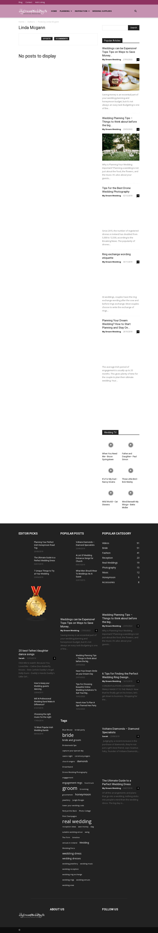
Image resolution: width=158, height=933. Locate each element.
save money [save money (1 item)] (83, 827)
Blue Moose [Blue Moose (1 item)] (67, 730)
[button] (135, 11)
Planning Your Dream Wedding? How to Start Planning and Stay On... (116, 324)
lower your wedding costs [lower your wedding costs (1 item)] (73, 805)
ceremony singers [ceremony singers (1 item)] (82, 756)
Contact (28, 2)
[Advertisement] (120, 406)
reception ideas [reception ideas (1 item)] (69, 827)
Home (54, 11)
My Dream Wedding (111, 59)
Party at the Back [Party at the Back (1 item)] (69, 811)
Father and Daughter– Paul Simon (129, 456)
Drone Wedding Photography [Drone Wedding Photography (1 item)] (74, 772)
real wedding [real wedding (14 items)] (77, 821)
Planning (66, 11)
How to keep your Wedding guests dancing (41, 686)
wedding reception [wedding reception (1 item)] (70, 869)
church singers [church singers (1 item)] (68, 761)
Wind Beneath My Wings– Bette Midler (130, 504)
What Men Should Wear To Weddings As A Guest (86, 574)
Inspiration (82, 11)
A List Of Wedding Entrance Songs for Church (84, 558)
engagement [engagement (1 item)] (67, 777)
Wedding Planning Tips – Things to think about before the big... (119, 121)
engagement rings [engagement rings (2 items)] (72, 782)
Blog (20, 2)
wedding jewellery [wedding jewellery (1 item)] (70, 864)
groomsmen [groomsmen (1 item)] (67, 795)
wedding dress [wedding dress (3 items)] (71, 853)
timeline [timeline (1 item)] (76, 837)
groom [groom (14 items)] (69, 788)
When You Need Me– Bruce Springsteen (109, 456)
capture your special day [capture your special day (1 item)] (72, 751)
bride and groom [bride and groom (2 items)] (71, 740)
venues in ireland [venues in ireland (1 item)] (69, 843)
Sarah (21, 658)
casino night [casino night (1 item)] (67, 756)
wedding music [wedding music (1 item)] (86, 864)
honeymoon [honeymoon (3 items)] (83, 794)
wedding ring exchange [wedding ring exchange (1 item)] (72, 874)
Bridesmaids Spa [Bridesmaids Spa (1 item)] (69, 745)
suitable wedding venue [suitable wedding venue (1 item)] (72, 832)
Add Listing (40, 2)
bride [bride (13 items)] (68, 735)
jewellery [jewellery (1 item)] (66, 800)
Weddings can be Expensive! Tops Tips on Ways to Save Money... (119, 52)
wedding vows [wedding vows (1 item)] (68, 885)
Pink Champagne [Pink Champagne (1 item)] (69, 816)
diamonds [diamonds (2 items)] (82, 761)
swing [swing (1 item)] (87, 832)
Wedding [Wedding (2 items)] (84, 842)
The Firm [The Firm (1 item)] (66, 837)
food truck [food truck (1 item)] (89, 783)
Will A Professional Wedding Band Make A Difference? (44, 702)
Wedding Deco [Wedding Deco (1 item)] (68, 848)
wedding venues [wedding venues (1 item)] (83, 880)
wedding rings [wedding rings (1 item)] (68, 880)
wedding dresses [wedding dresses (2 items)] (71, 858)
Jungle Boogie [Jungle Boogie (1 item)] (78, 800)
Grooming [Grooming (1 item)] (84, 789)
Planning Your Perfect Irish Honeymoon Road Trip (44, 545)
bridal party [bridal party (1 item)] (80, 730)
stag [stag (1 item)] (92, 827)
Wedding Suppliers (102, 11)
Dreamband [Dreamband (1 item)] (67, 767)
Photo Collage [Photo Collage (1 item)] (85, 811)
